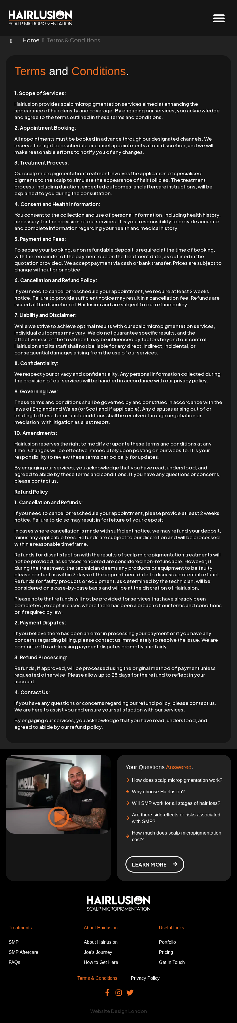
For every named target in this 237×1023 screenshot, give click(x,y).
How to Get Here (101, 962)
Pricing (166, 952)
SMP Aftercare (23, 952)
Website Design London (118, 1011)
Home (31, 40)
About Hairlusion (101, 942)
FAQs (14, 962)
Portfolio (167, 942)
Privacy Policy (145, 978)
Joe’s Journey (98, 952)
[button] (219, 18)
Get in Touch (172, 962)
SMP (14, 942)
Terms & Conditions (97, 978)
